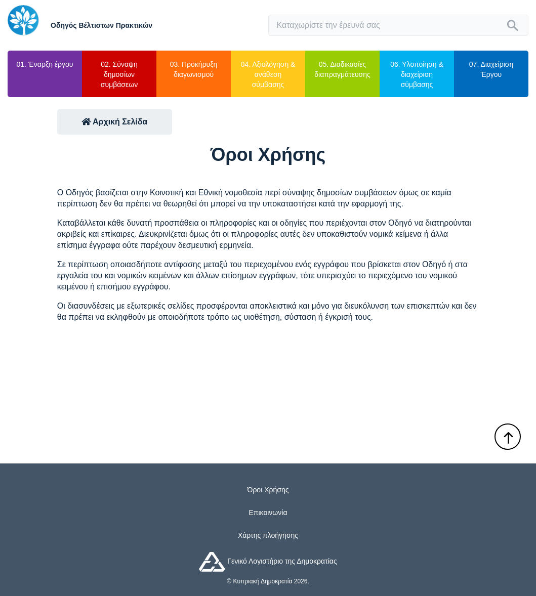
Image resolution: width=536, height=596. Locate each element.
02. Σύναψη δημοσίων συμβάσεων (119, 74)
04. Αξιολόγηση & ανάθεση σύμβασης (268, 74)
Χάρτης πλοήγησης (268, 535)
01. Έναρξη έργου (45, 64)
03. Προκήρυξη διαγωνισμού (194, 69)
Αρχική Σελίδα (114, 121)
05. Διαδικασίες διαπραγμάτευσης (342, 69)
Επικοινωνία (268, 512)
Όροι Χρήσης (268, 490)
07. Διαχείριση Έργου (491, 69)
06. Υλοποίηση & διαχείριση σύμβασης (416, 74)
